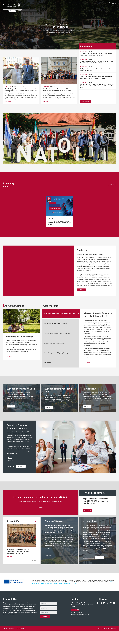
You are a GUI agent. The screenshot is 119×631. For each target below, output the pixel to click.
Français (115, 3)
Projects (10, 460)
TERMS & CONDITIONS (111, 628)
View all (112, 184)
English (113, 3)
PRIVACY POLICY (101, 628)
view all (34, 560)
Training (10, 458)
